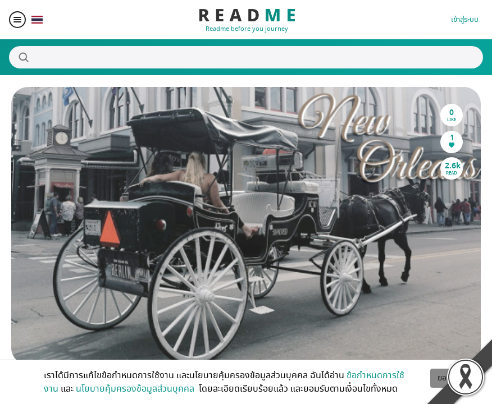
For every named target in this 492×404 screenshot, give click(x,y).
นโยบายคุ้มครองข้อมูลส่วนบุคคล (136, 389)
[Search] (246, 57)
